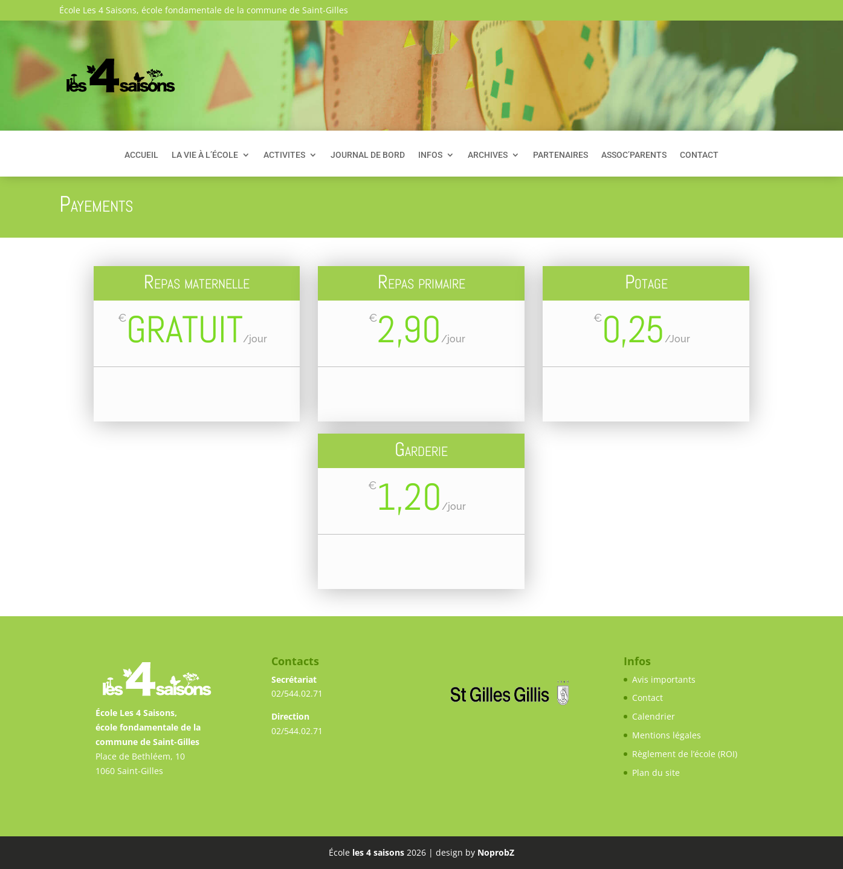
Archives (488, 155)
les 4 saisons (378, 852)
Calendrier (653, 716)
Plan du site (656, 772)
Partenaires (560, 155)
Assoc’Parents (634, 155)
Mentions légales (666, 735)
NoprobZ (495, 852)
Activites (284, 155)
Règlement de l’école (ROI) (684, 754)
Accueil (141, 155)
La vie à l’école (205, 155)
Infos (430, 155)
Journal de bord (368, 155)
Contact (699, 155)
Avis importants (664, 679)
